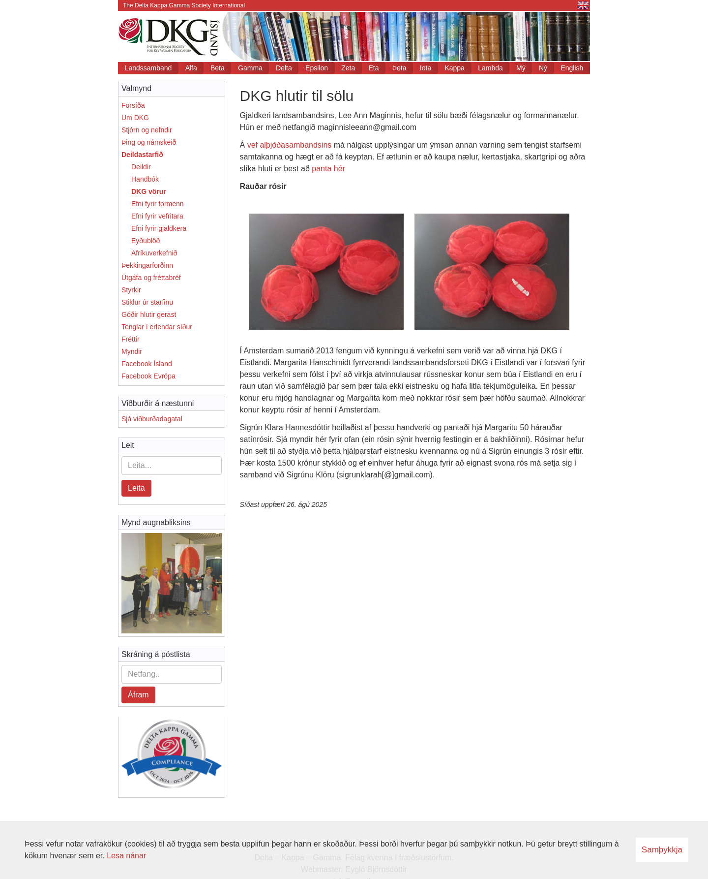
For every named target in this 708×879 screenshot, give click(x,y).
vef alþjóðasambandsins (289, 145)
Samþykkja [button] (662, 849)
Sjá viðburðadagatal (151, 419)
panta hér (328, 168)
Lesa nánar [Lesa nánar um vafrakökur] (126, 855)
